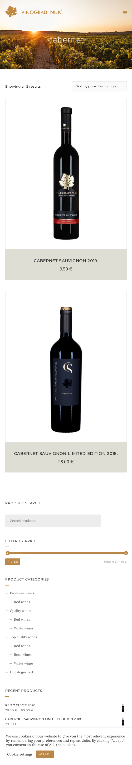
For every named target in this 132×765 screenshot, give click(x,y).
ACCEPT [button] (45, 754)
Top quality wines (23, 637)
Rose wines (22, 654)
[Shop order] (99, 86)
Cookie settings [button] (20, 754)
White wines (23, 628)
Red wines (22, 602)
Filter (12, 561)
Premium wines (22, 593)
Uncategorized (21, 672)
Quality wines (20, 611)
